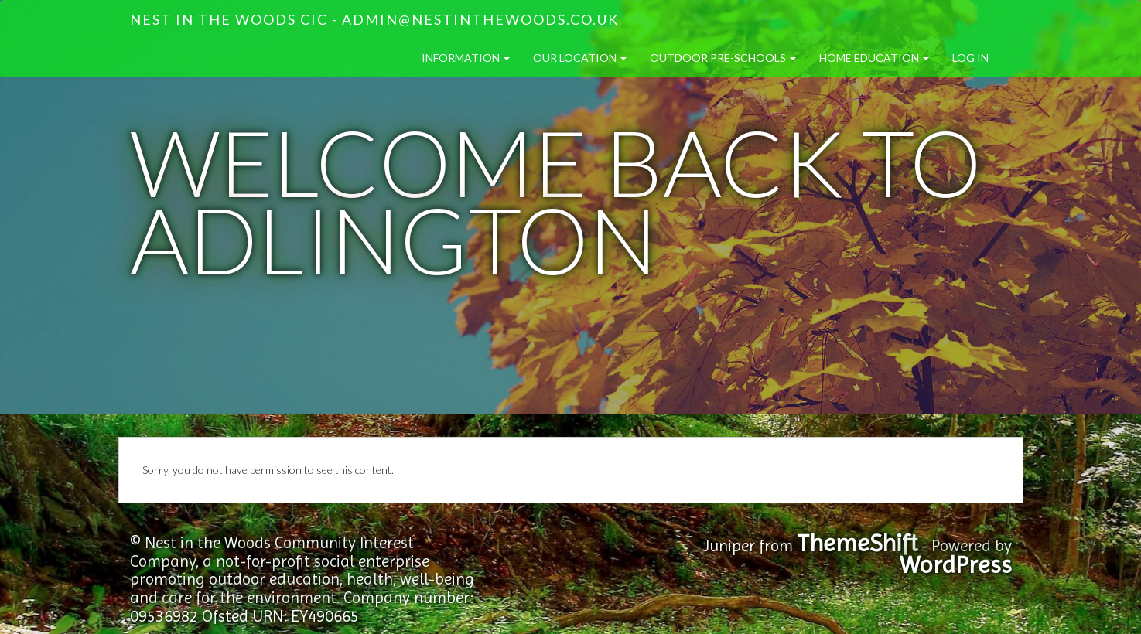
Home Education (874, 57)
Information (466, 57)
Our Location (580, 57)
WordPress (956, 564)
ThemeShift (857, 543)
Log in (970, 57)
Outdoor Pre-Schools (723, 57)
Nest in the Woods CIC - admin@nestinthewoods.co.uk (374, 19)
